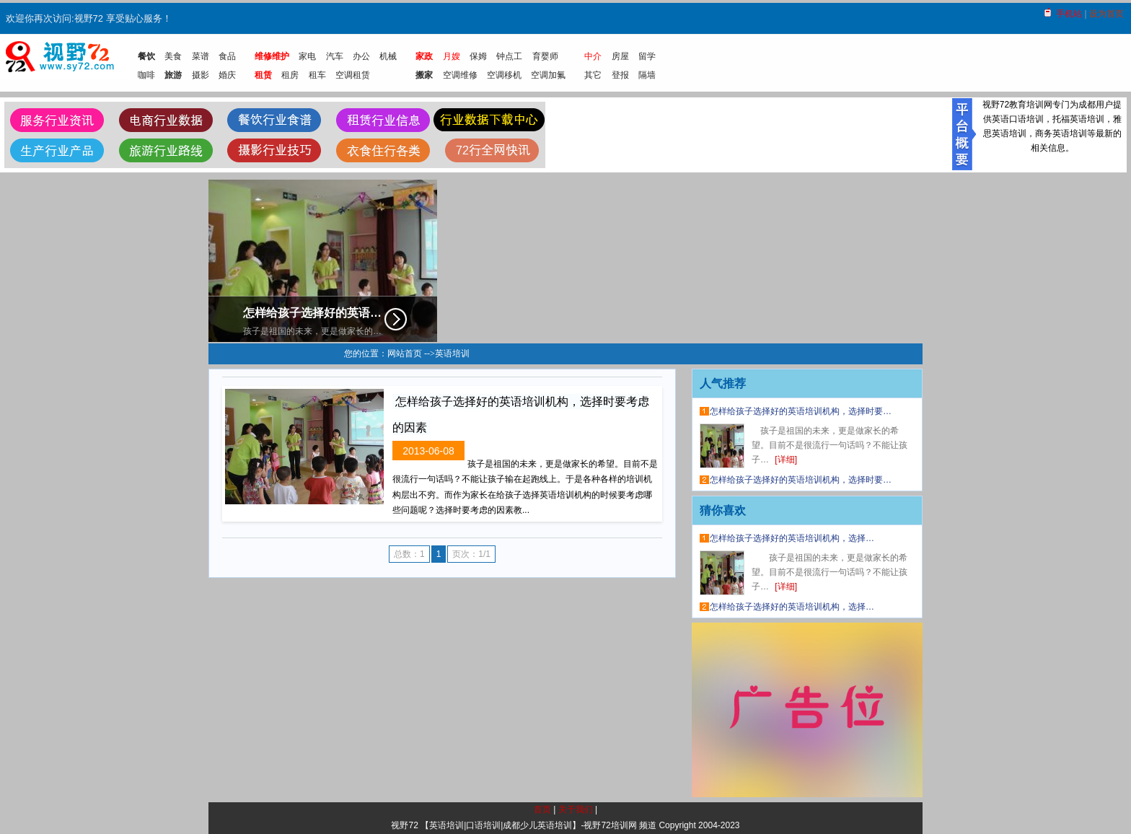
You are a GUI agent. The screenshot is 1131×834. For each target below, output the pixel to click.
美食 (173, 56)
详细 (396, 320)
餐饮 (146, 56)
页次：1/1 (471, 554)
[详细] (786, 460)
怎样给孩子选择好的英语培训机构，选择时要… (801, 411)
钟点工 (509, 56)
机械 (388, 56)
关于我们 (575, 809)
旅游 (173, 75)
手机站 (1069, 14)
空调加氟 (548, 75)
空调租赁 (352, 75)
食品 (227, 56)
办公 (361, 56)
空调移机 (504, 75)
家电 (307, 56)
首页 (542, 809)
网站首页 (404, 353)
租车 (317, 75)
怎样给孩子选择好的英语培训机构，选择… (792, 538)
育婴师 (545, 56)
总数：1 (409, 554)
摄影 (200, 75)
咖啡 (146, 75)
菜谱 (200, 56)
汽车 (334, 56)
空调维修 (460, 75)
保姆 (478, 56)
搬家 (424, 75)
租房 (290, 75)
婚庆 (227, 75)
